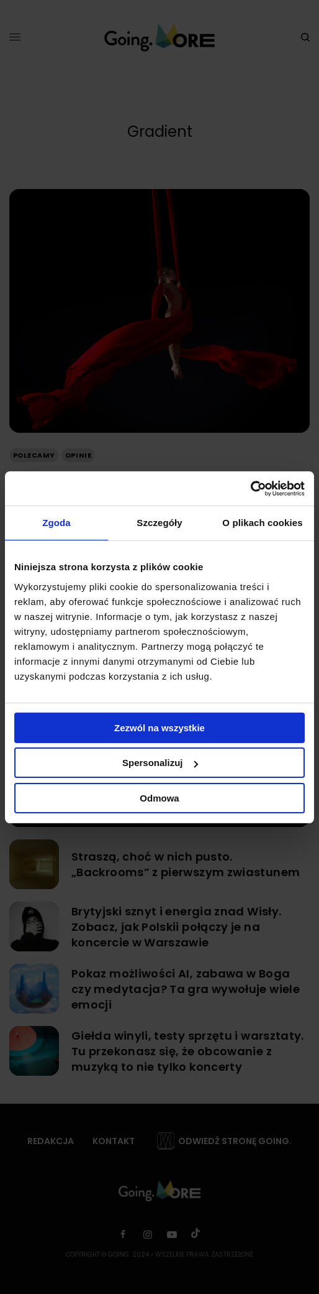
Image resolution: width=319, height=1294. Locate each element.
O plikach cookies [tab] (262, 522)
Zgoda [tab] (56, 522)
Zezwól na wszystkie (159, 728)
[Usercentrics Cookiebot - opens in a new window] (250, 489)
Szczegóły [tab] (159, 522)
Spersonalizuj (160, 762)
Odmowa (159, 798)
